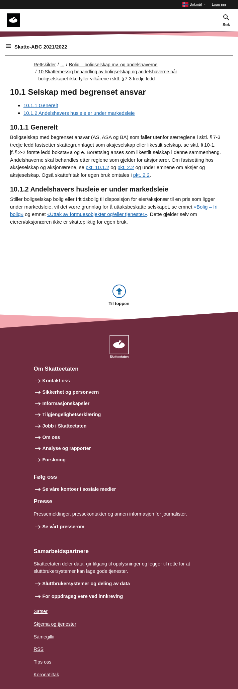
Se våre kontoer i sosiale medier (79, 489)
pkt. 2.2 (125, 167)
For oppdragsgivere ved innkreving (83, 596)
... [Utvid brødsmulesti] (63, 64)
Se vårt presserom (64, 526)
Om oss (51, 437)
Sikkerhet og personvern (71, 392)
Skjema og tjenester (55, 624)
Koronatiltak (46, 674)
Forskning (54, 459)
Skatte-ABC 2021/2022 (40, 47)
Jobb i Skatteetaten (65, 426)
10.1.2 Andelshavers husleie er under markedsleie (79, 113)
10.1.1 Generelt (40, 105)
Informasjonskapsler (66, 403)
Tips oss (43, 662)
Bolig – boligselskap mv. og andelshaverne (113, 64)
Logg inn (219, 4)
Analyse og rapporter (67, 448)
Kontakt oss (56, 380)
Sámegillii (44, 636)
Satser (41, 611)
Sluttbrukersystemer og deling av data (86, 583)
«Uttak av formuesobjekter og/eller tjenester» (97, 214)
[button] (194, 4)
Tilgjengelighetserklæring (72, 414)
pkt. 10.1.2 (97, 167)
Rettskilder (45, 64)
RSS (39, 649)
